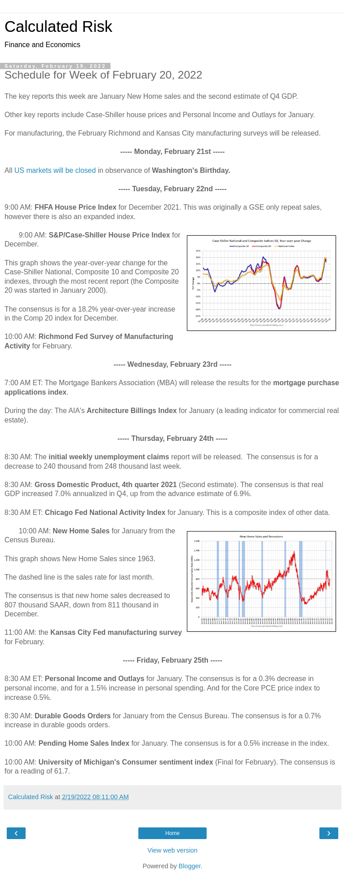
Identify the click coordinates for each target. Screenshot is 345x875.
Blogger (190, 866)
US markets (33, 170)
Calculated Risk (58, 26)
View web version (172, 850)
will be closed (74, 170)
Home (172, 833)
